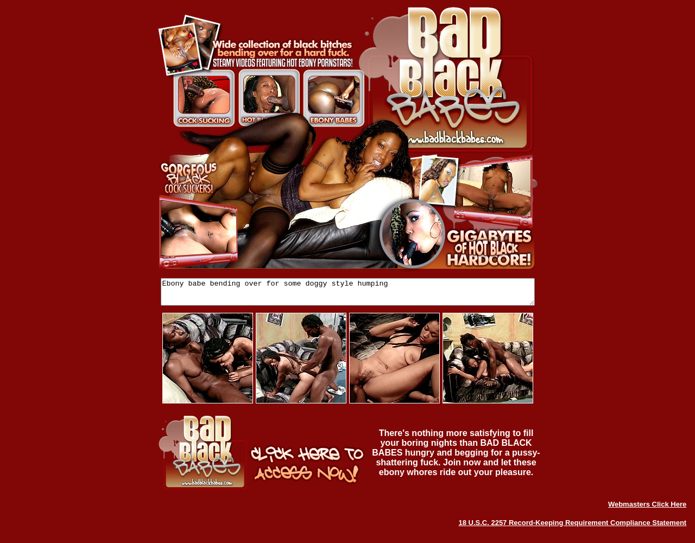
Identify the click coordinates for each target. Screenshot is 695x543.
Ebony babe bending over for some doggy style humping (348, 294)
